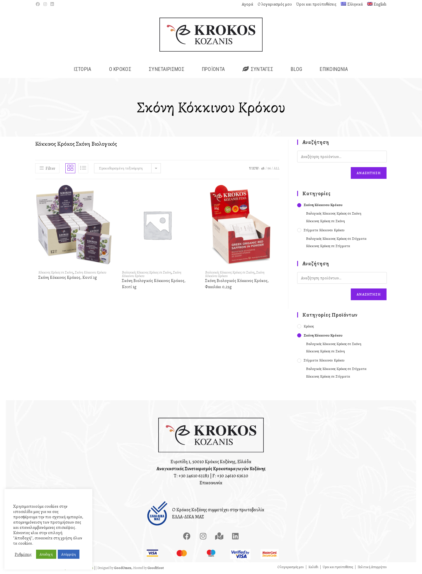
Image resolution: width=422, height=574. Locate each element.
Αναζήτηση (369, 173)
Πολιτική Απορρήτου (372, 567)
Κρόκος (309, 326)
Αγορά (247, 4)
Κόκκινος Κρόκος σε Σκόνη (55, 273)
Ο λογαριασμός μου (275, 4)
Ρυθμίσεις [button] (23, 554)
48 (263, 169)
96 (269, 169)
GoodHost (155, 568)
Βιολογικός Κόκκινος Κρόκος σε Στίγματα (336, 239)
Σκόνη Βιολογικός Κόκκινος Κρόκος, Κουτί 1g (154, 284)
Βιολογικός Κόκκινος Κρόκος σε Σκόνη (146, 273)
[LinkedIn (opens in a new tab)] (52, 4)
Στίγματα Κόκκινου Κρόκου (324, 230)
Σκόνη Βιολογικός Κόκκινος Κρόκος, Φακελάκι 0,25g (237, 284)
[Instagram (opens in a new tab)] (45, 4)
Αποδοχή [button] (46, 554)
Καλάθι (313, 567)
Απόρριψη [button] (68, 554)
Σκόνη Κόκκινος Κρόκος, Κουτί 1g (67, 278)
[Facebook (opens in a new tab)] (39, 4)
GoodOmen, (123, 568)
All (276, 169)
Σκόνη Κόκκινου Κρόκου (90, 273)
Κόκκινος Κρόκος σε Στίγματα (328, 246)
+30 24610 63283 (193, 476)
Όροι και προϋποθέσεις (316, 4)
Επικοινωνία (211, 483)
